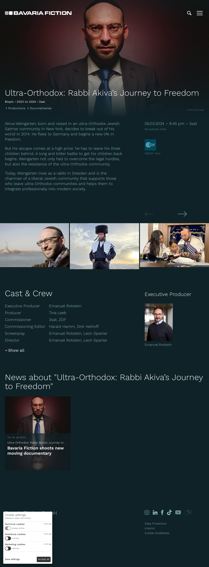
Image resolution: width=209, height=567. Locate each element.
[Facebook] (162, 512)
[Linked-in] (155, 512)
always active (18, 528)
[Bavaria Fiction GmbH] (38, 13)
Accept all (43, 559)
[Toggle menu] (199, 13)
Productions (16, 108)
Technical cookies (14, 524)
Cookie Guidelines (157, 533)
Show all (16, 350)
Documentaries (40, 108)
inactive (15, 538)
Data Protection (156, 523)
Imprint (150, 528)
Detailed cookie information (18, 518)
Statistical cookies (15, 534)
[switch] (28, 528)
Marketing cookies (15, 544)
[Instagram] (147, 512)
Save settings (12, 559)
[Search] (189, 13)
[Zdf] (150, 145)
